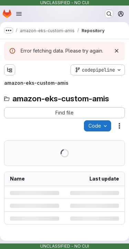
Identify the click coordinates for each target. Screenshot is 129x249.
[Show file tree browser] (9, 69)
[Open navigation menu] (18, 13)
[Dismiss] (116, 51)
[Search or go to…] (109, 14)
